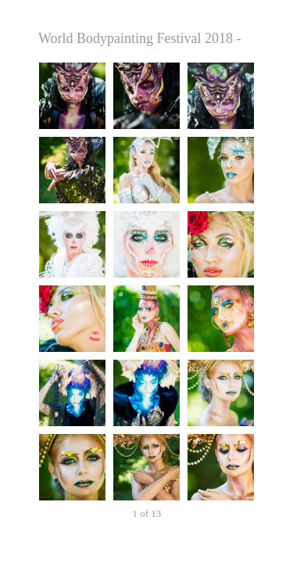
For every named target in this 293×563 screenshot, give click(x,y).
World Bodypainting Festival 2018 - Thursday (146, 38)
